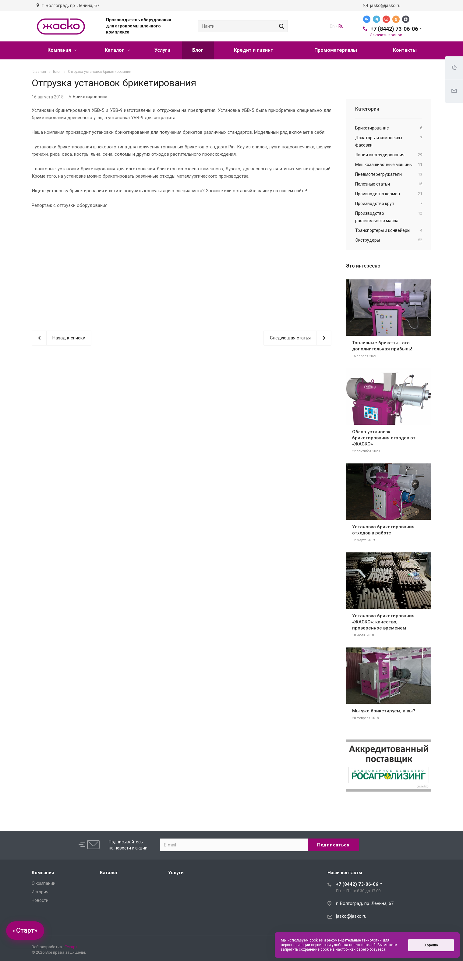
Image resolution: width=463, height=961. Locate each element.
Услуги (162, 50)
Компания (62, 50)
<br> (181, 264)
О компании (43, 883)
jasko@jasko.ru (382, 5)
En (332, 26)
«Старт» (25, 930)
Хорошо (431, 945)
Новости (40, 900)
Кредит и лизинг (253, 50)
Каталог (117, 50)
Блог (197, 50)
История (40, 891)
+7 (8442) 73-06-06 (394, 29)
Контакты (405, 50)
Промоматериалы (335, 50)
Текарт (71, 947)
